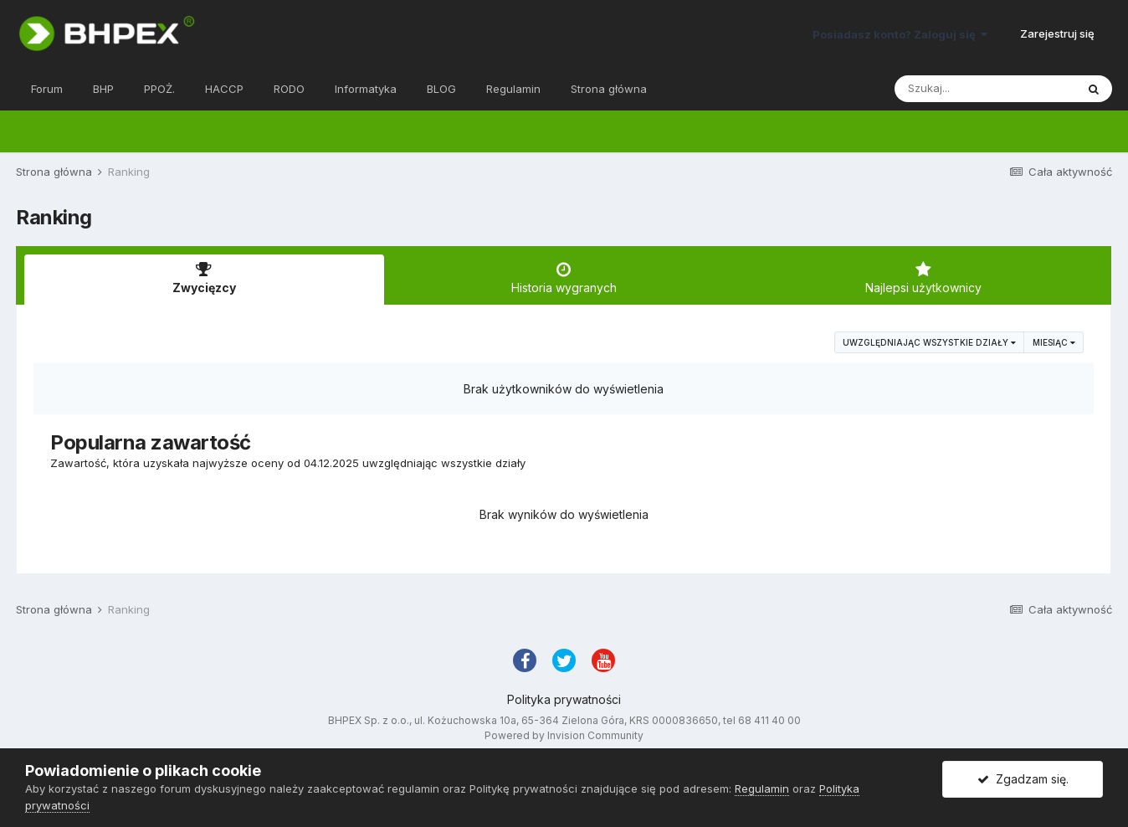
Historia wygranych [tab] (564, 278)
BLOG (441, 88)
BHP (103, 88)
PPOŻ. (159, 88)
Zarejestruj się (1057, 33)
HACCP (224, 88)
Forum (47, 88)
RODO (289, 88)
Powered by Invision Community (564, 735)
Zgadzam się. (1023, 779)
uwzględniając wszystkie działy (929, 342)
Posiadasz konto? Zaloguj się (900, 34)
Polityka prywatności (564, 699)
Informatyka (366, 88)
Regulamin (513, 88)
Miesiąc (1054, 342)
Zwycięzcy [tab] (204, 278)
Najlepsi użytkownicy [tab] (923, 278)
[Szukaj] (985, 88)
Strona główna (609, 88)
